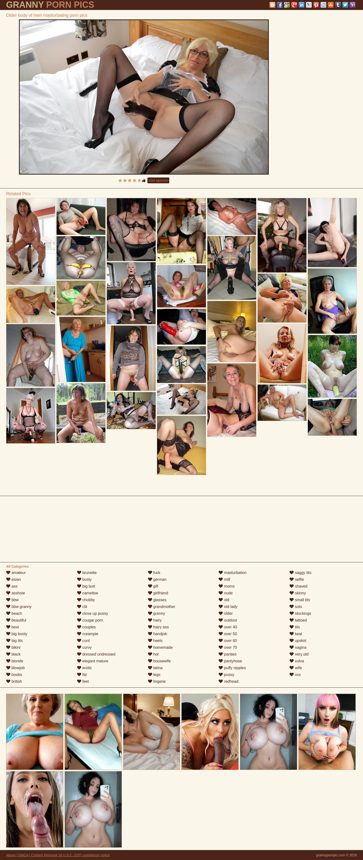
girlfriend (158, 593)
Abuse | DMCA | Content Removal (31, 855)
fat (82, 675)
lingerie (157, 681)
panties (227, 654)
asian (13, 579)
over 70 (228, 647)
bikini (13, 647)
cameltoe (87, 593)
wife (295, 668)
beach (14, 613)
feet (83, 681)
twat (295, 634)
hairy (155, 620)
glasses (157, 600)
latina (155, 668)
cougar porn (90, 620)
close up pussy (92, 613)
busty (84, 579)
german (157, 579)
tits (294, 627)
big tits (14, 641)
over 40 (228, 627)
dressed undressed (96, 654)
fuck (154, 573)
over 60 (228, 641)
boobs (14, 675)
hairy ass (158, 627)
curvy (84, 647)
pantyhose (230, 661)
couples (86, 627)
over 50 (228, 634)
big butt (86, 586)
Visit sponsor (158, 180)
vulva (296, 661)
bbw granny (19, 607)
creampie (87, 634)
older (226, 613)
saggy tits (300, 573)
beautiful (16, 620)
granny (156, 613)
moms (227, 586)
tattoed (298, 620)
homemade (160, 647)
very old (298, 654)
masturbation (232, 573)
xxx (295, 675)
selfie (296, 579)
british (14, 681)
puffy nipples (232, 668)
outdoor (228, 620)
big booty (16, 634)
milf (224, 579)
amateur (16, 573)
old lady (228, 607)
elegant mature (92, 661)
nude (226, 593)
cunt (83, 641)
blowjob (15, 668)
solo (295, 607)
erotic (84, 668)
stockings (300, 613)
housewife (159, 661)
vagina (297, 647)
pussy (226, 675)
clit (82, 607)
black (13, 654)
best (12, 627)
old (224, 600)
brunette (87, 573)
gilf (153, 586)
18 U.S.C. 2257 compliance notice (84, 855)
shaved (298, 586)
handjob (157, 634)
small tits (299, 600)
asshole (15, 593)
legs (154, 675)
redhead (228, 681)
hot (153, 654)
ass (11, 586)
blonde (14, 661)
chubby (86, 600)
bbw (12, 600)
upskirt (297, 641)
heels (155, 641)
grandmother (161, 607)
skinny (297, 593)
